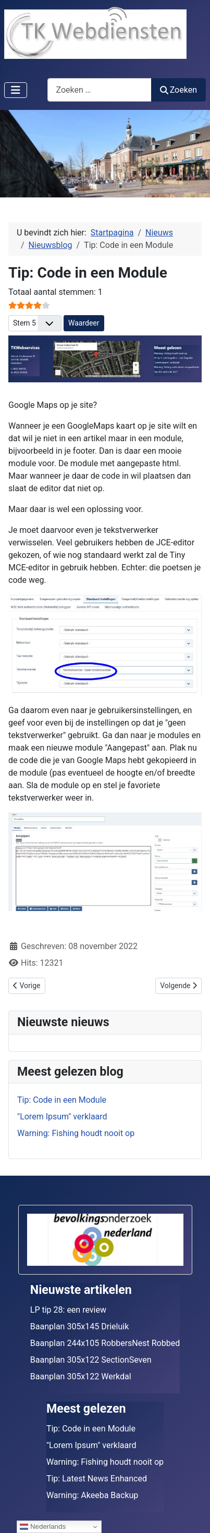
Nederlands (43, 1527)
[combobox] (99, 90)
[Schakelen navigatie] (15, 90)
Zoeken (178, 90)
